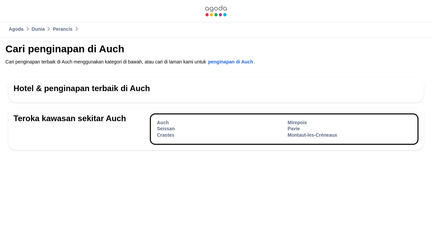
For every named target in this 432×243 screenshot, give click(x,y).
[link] (216, 11)
